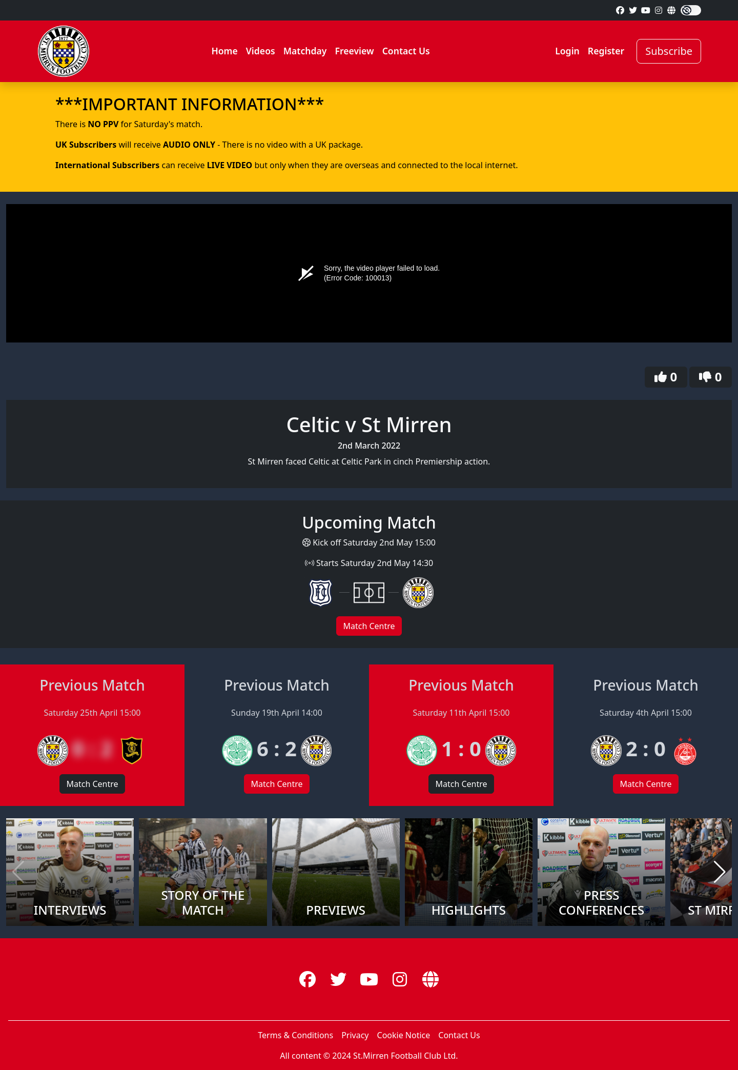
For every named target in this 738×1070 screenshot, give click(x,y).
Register (606, 51)
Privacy (354, 1035)
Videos (260, 51)
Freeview (354, 51)
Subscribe (668, 51)
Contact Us (406, 51)
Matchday (305, 51)
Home (224, 51)
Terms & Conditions (295, 1035)
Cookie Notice (403, 1035)
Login (567, 51)
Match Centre (369, 626)
